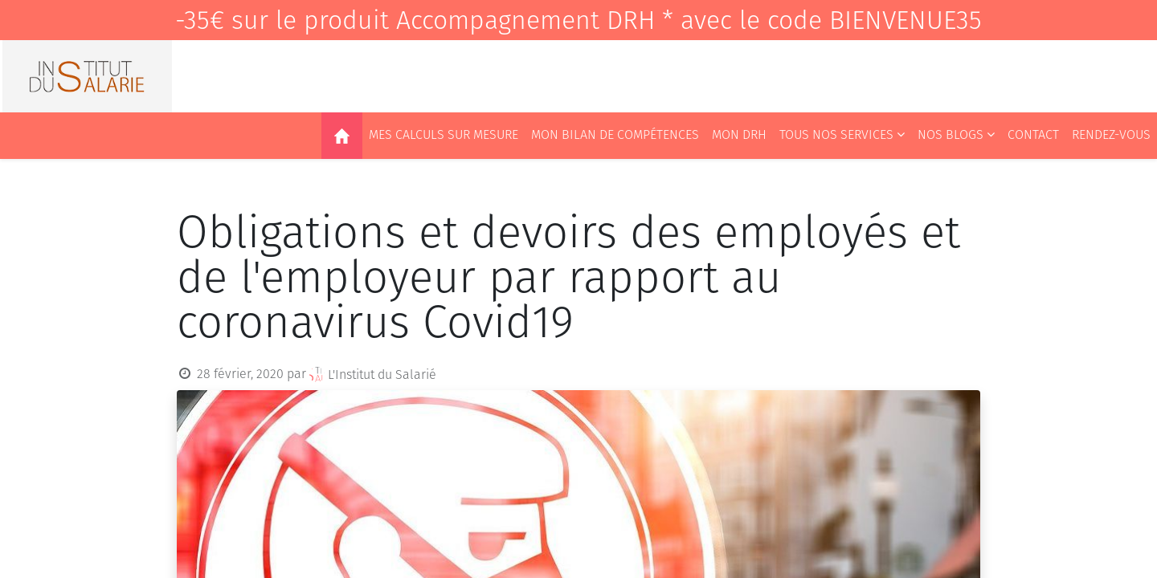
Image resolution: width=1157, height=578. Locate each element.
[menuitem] (341, 136)
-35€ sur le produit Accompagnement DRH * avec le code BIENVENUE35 (578, 20)
